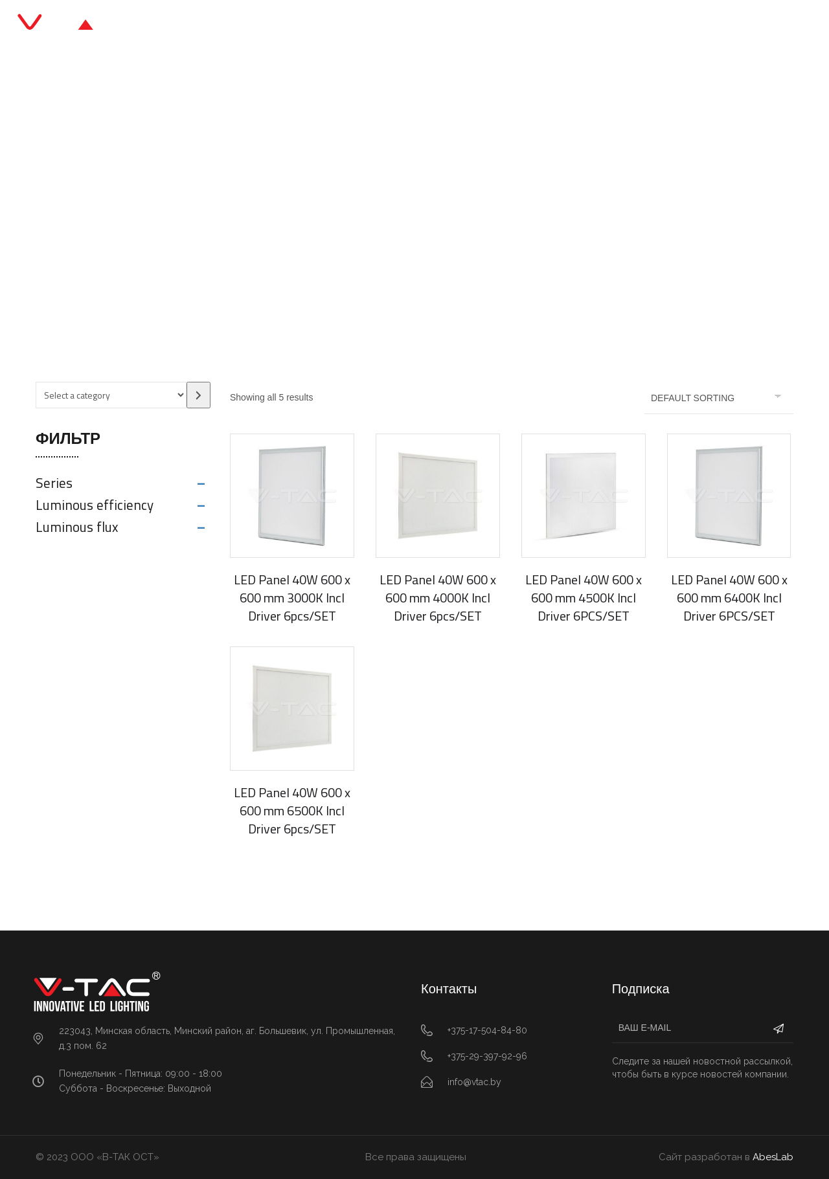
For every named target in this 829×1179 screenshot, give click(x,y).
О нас (498, 25)
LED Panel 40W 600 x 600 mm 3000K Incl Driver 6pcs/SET (292, 597)
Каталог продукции (359, 25)
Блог (446, 25)
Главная (263, 25)
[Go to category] (198, 395)
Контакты (562, 25)
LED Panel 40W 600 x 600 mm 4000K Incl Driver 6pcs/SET (438, 597)
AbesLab (773, 1157)
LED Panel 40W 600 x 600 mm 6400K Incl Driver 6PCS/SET (729, 597)
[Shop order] (718, 398)
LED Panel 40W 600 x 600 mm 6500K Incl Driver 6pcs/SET (292, 810)
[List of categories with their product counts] (111, 395)
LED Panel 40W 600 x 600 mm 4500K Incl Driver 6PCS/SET (583, 597)
